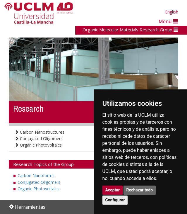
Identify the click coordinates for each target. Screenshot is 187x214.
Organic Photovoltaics (38, 145)
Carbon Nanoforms (36, 175)
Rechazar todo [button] (139, 190)
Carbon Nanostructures (39, 132)
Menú (168, 21)
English (171, 12)
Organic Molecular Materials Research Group (130, 30)
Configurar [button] (115, 200)
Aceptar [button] (112, 190)
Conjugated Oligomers (39, 138)
